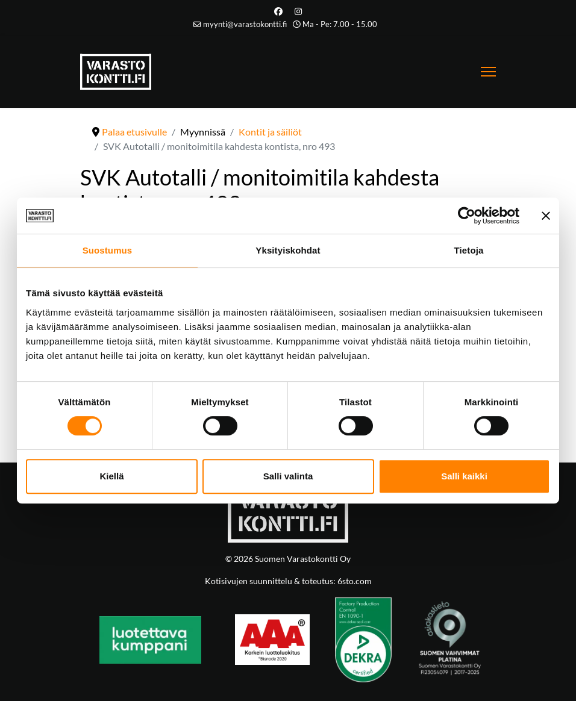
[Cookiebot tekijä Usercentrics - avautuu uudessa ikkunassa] (466, 216)
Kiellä (111, 476)
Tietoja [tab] (469, 250)
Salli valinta (288, 476)
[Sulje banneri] (546, 215)
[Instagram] (298, 11)
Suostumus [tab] (108, 250)
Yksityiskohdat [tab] (287, 250)
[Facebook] (278, 11)
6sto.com (354, 581)
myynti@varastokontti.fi (245, 24)
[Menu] (488, 72)
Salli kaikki (464, 476)
